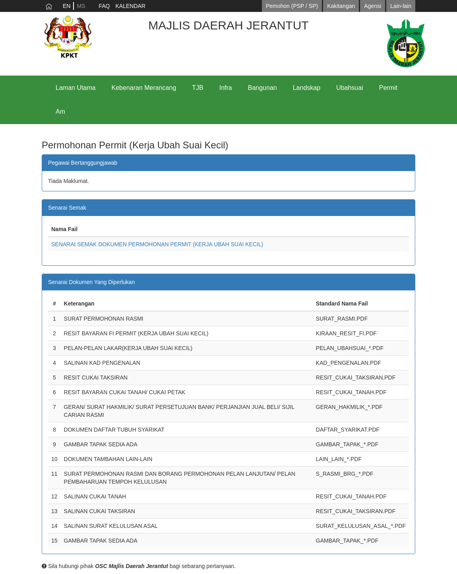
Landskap (306, 87)
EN (66, 6)
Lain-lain (400, 6)
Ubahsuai (349, 87)
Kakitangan (341, 6)
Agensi (372, 6)
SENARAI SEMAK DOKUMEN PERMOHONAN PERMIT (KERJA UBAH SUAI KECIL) (157, 244)
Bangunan (262, 87)
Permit (388, 87)
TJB (197, 87)
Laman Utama (76, 87)
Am (60, 111)
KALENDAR (130, 6)
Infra (225, 87)
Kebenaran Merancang (144, 87)
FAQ (104, 6)
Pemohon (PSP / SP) (292, 6)
